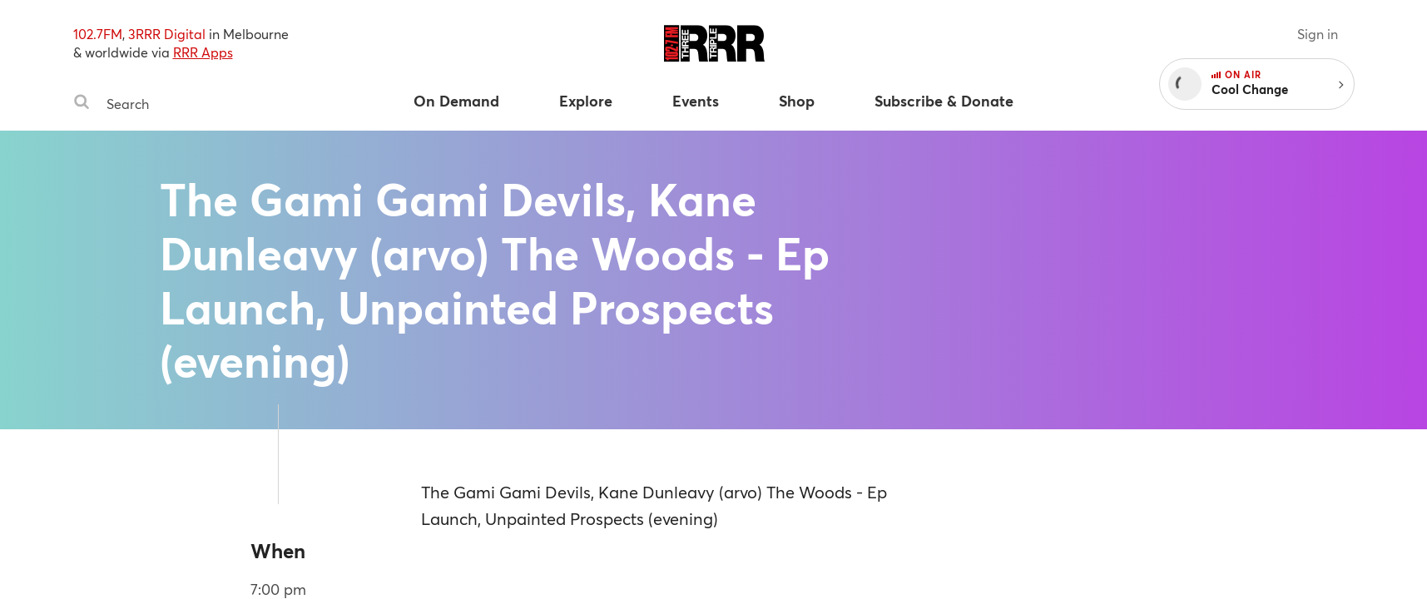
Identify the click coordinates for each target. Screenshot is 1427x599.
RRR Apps (203, 52)
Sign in (1317, 33)
